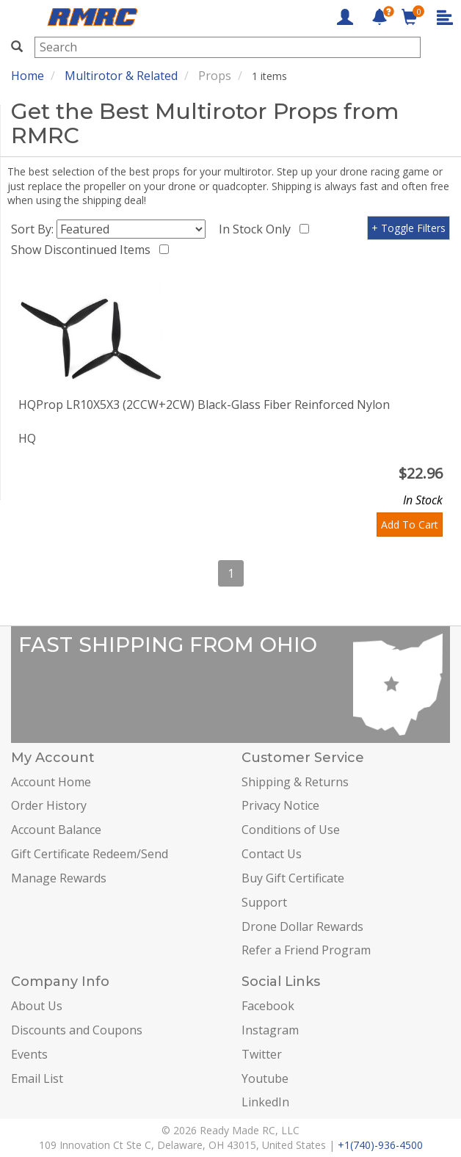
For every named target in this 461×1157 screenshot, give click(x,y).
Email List (37, 1078)
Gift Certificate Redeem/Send (89, 854)
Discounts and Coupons (76, 1030)
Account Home (51, 782)
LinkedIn (265, 1102)
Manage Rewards (58, 878)
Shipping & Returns (295, 782)
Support (264, 902)
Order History (49, 805)
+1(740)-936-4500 (380, 1145)
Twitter (262, 1054)
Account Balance (56, 829)
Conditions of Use (291, 829)
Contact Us (272, 854)
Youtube (265, 1078)
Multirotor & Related (121, 76)
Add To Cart (409, 525)
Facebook (268, 1006)
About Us (36, 1006)
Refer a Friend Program (306, 950)
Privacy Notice (280, 805)
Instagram (270, 1030)
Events (29, 1054)
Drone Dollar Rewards (302, 926)
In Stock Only (258, 229)
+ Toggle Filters (408, 228)
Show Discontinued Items (83, 250)
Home (27, 76)
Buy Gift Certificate (293, 878)
